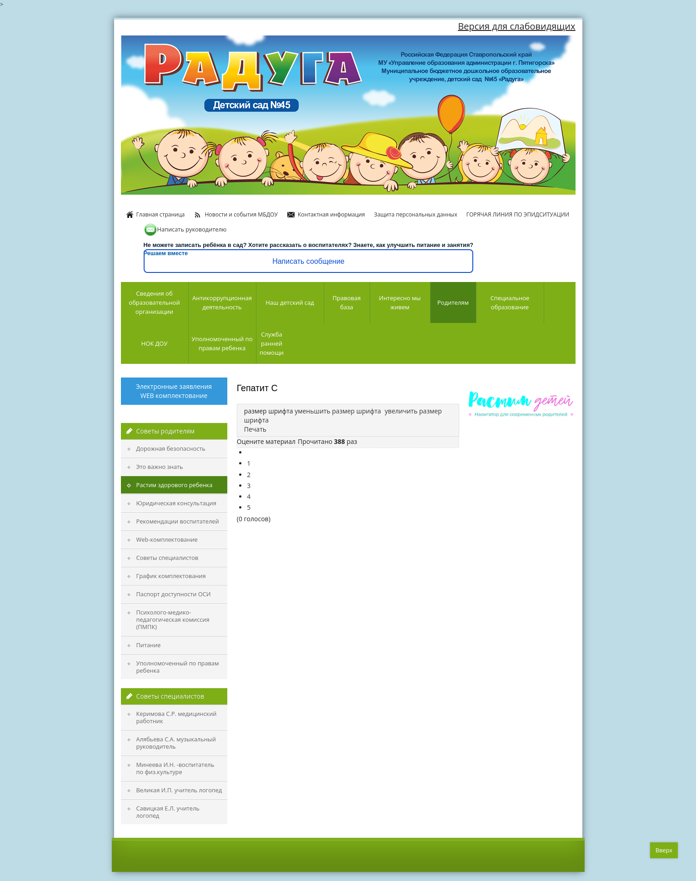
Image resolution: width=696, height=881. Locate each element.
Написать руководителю (185, 229)
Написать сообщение (308, 261)
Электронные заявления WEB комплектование (174, 391)
